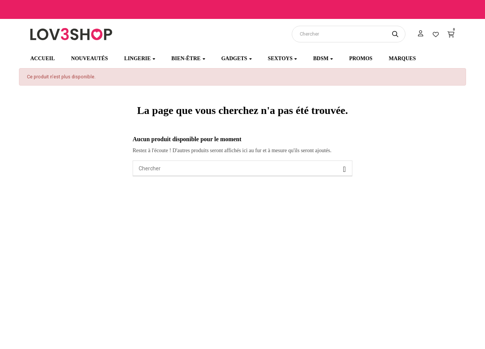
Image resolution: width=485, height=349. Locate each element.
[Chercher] (242, 168)
